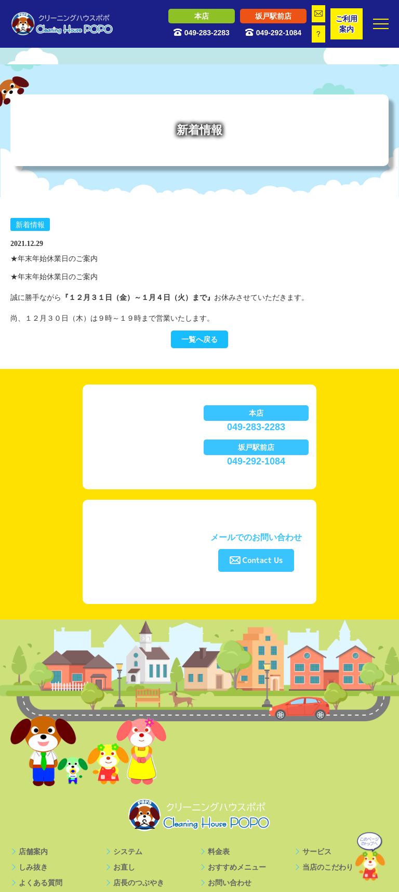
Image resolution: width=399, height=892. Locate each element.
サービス (316, 851)
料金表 (219, 851)
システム (127, 851)
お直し (124, 867)
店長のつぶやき (138, 883)
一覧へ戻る (199, 339)
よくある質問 (40, 883)
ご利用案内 (346, 24)
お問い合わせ (229, 883)
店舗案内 (33, 851)
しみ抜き (33, 867)
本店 (201, 16)
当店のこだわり (327, 867)
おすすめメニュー (237, 867)
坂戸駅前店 (273, 16)
